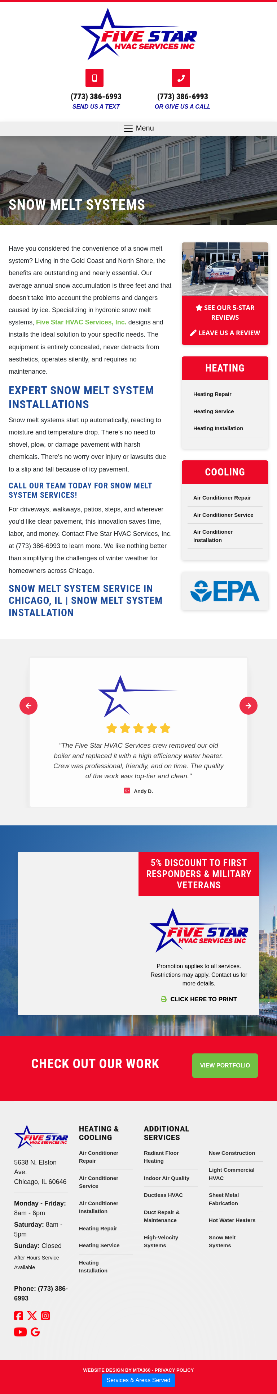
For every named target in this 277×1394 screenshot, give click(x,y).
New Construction (232, 1153)
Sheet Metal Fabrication (224, 1199)
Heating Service (213, 417)
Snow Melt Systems (222, 1241)
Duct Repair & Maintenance (162, 1216)
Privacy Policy (174, 1370)
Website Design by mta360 (117, 1370)
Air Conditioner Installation (213, 541)
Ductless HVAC (163, 1195)
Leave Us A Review (225, 338)
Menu (138, 128)
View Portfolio (225, 1065)
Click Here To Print (199, 999)
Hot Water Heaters (232, 1220)
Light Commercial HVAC (232, 1174)
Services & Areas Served (139, 1380)
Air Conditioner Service (223, 520)
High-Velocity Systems (161, 1241)
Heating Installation (218, 433)
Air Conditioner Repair (222, 503)
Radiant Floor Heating (161, 1157)
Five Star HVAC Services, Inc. (81, 322)
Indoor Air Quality (166, 1178)
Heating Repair (212, 399)
